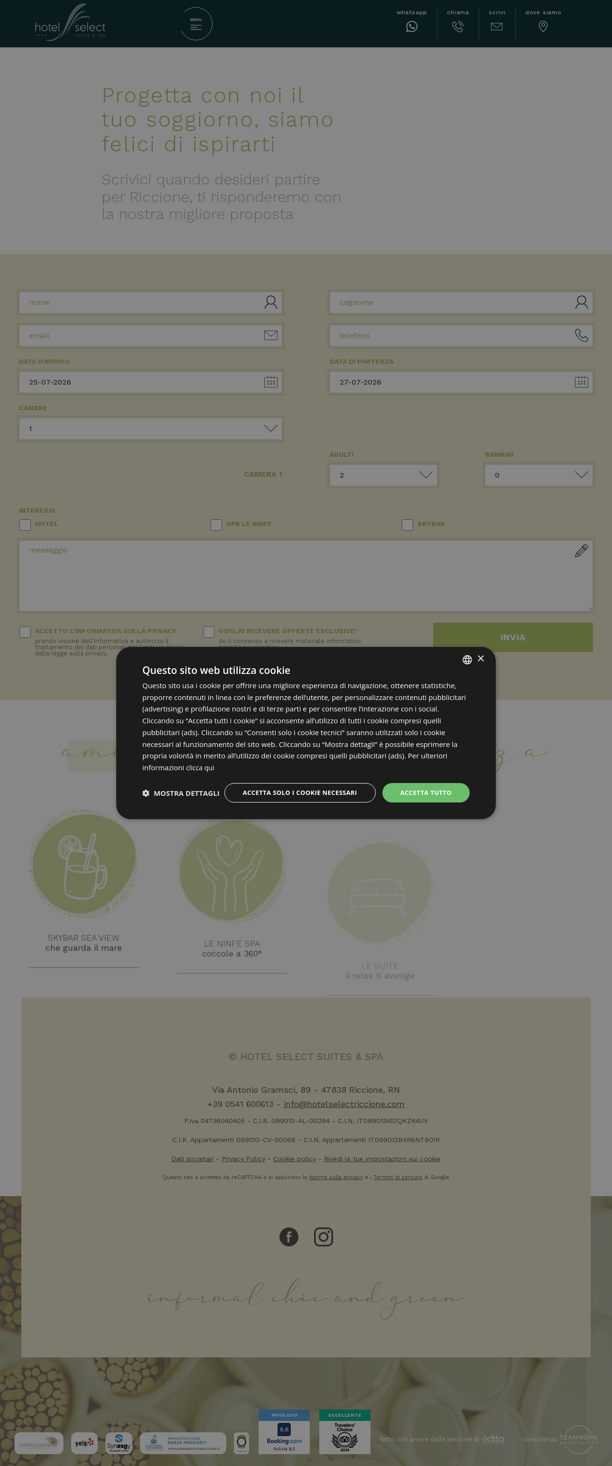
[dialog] (306, 733)
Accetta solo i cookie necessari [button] (292, 784)
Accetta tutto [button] (424, 784)
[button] (181, 809)
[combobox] (467, 650)
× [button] (480, 650)
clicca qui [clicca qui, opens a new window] (201, 759)
